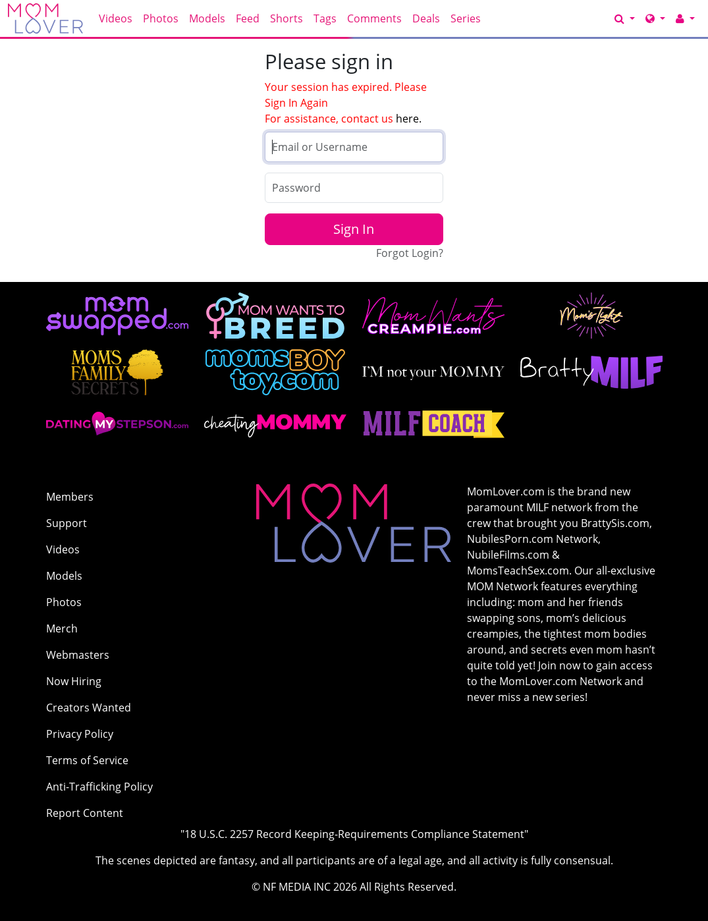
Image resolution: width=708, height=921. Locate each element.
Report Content (84, 813)
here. (409, 118)
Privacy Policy (79, 734)
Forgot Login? (409, 253)
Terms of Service (87, 760)
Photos (160, 18)
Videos (115, 18)
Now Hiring (73, 681)
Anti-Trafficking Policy (99, 786)
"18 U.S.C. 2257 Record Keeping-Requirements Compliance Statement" (354, 834)
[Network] (655, 18)
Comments (374, 18)
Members (70, 496)
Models (207, 18)
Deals (426, 18)
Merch (62, 628)
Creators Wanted (88, 707)
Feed (247, 18)
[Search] (624, 18)
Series (465, 18)
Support (66, 523)
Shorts (286, 18)
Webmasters (77, 655)
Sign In (353, 229)
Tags (325, 18)
